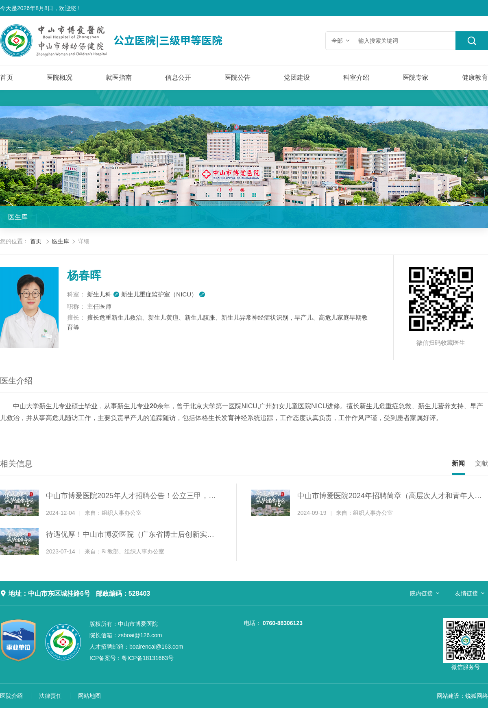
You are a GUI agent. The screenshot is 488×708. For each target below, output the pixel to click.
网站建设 (448, 696)
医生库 (18, 216)
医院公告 (237, 77)
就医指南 (119, 77)
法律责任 (50, 696)
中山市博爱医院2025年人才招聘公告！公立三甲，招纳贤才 (131, 497)
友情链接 (466, 593)
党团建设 (297, 77)
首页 (6, 77)
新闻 (458, 463)
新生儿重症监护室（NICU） (163, 294)
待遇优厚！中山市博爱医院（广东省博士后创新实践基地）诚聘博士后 (130, 535)
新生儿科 (103, 294)
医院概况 (59, 77)
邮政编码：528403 (123, 593)
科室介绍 (356, 77)
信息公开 (178, 77)
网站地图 (89, 696)
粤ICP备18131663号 (131, 658)
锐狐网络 (476, 696)
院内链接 (421, 593)
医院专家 (416, 77)
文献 (481, 463)
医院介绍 (11, 696)
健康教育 (475, 77)
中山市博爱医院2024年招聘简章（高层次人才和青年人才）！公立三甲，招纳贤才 (386, 497)
